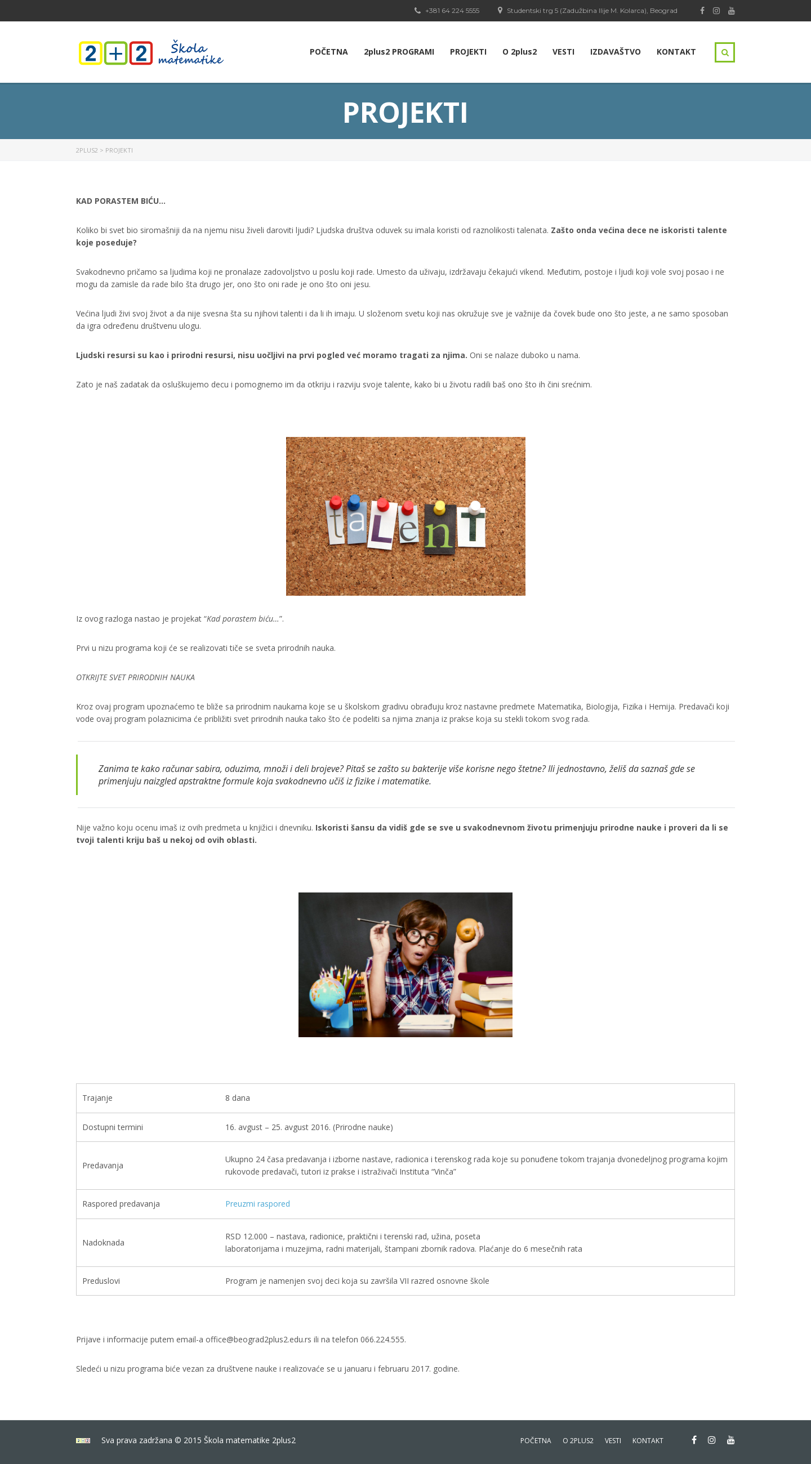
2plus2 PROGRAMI (399, 51)
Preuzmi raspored (257, 1203)
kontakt (647, 1440)
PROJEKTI (468, 51)
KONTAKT (676, 51)
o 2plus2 (578, 1440)
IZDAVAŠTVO (615, 51)
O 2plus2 (519, 51)
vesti (613, 1440)
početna (535, 1440)
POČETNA (329, 51)
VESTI (563, 51)
